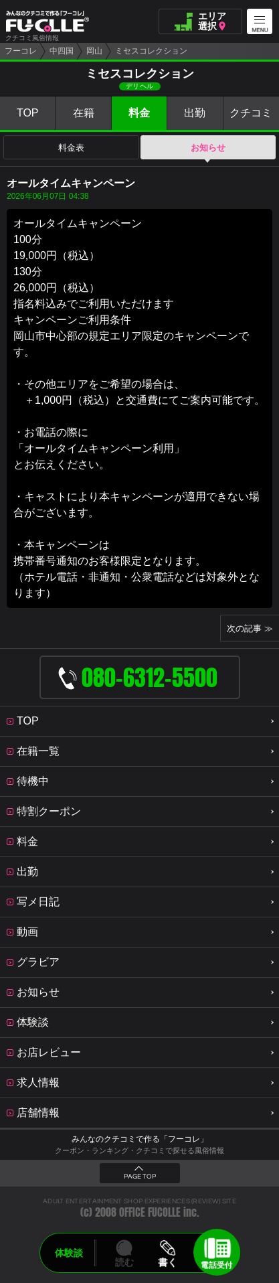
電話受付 (217, 1265)
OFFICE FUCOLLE (150, 1212)
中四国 (62, 51)
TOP (28, 113)
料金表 (71, 148)
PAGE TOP (140, 1176)
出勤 (194, 113)
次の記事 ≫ (250, 628)
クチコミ (250, 113)
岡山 (94, 51)
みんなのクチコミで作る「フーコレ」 (140, 1139)
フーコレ (21, 51)
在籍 (83, 113)
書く (168, 1262)
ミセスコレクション (151, 51)
